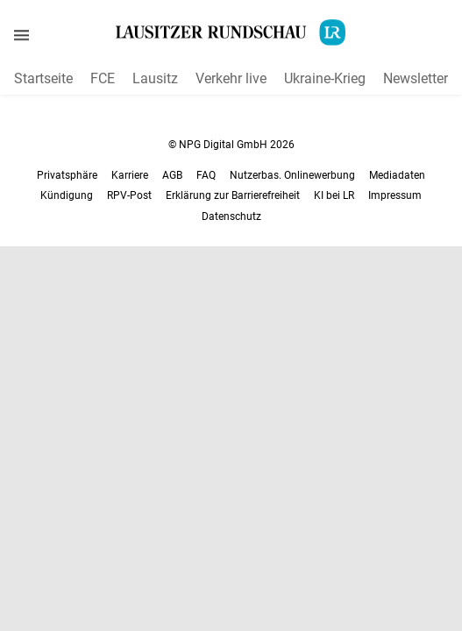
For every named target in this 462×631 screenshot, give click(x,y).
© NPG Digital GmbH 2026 (231, 144)
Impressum (395, 195)
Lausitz (155, 78)
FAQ (206, 175)
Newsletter (415, 78)
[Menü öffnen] (21, 34)
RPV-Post (129, 195)
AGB (172, 175)
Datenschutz (231, 216)
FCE (102, 78)
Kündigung (66, 195)
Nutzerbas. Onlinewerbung (292, 175)
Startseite (43, 78)
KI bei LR (334, 195)
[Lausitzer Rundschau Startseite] (231, 32)
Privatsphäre (67, 175)
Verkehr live (231, 78)
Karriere (129, 175)
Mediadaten (397, 175)
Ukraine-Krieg (325, 78)
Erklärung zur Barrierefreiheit (233, 195)
